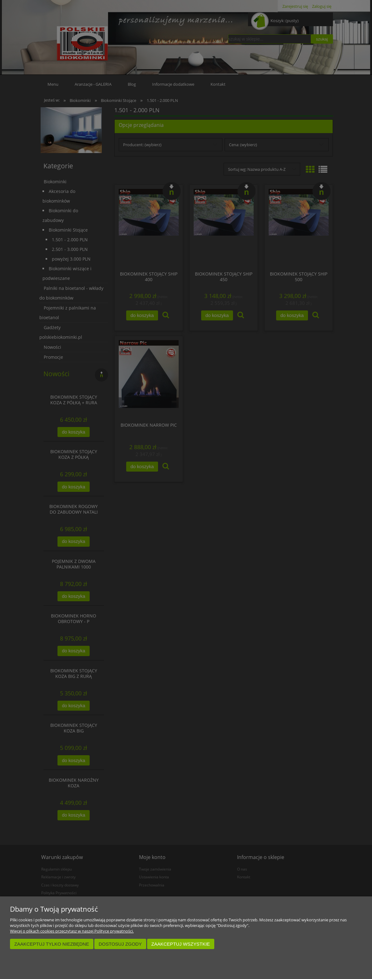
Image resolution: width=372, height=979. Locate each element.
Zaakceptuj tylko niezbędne (51, 944)
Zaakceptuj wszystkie (180, 944)
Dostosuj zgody (120, 944)
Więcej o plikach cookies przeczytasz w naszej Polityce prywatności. (72, 931)
